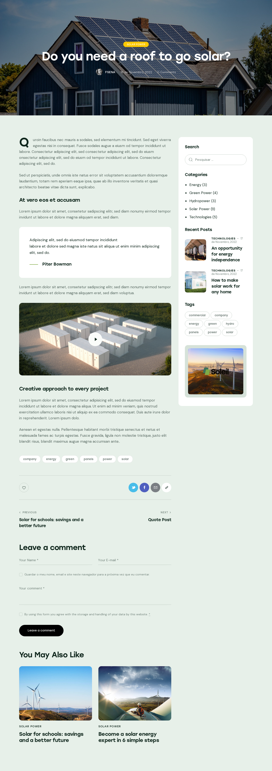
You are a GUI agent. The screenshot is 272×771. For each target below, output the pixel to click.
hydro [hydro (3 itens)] (230, 323)
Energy (195, 184)
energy (51, 459)
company (30, 459)
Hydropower (199, 201)
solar (125, 459)
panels (89, 459)
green (70, 459)
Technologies (200, 217)
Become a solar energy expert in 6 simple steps (128, 737)
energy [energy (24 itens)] (194, 323)
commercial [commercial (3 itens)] (197, 315)
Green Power (200, 192)
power (107, 459)
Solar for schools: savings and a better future (51, 737)
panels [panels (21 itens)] (194, 332)
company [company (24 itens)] (221, 315)
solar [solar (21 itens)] (229, 332)
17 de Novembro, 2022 (227, 240)
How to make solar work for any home (225, 286)
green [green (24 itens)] (212, 323)
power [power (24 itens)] (212, 332)
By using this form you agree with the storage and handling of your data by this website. (87, 614)
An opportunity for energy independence (226, 254)
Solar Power (136, 44)
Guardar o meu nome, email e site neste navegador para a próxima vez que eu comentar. (87, 574)
